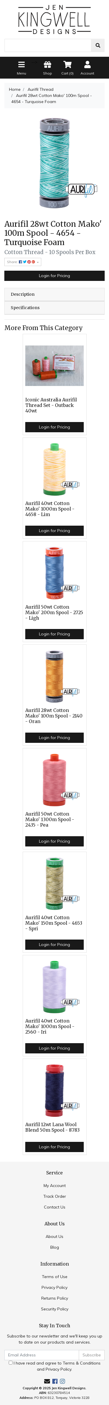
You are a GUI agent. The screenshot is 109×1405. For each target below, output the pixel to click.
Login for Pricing (54, 275)
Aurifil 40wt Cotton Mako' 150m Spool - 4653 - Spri (53, 923)
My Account (55, 1185)
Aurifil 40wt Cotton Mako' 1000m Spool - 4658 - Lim (49, 509)
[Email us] (47, 1381)
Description (23, 294)
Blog (54, 1247)
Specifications (25, 307)
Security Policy (54, 1309)
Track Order (54, 1196)
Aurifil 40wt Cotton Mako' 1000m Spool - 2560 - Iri (49, 1026)
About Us (54, 1236)
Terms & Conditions (82, 1363)
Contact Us (54, 1207)
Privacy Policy (54, 1287)
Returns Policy (54, 1298)
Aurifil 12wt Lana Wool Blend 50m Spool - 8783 (52, 1127)
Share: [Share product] (21, 262)
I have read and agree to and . (55, 1366)
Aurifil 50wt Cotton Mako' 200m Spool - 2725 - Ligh (54, 612)
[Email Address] (41, 1355)
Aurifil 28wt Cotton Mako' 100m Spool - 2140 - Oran (54, 716)
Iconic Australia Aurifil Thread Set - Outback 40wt (51, 405)
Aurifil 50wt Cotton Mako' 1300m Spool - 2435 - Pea (49, 819)
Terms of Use (54, 1276)
